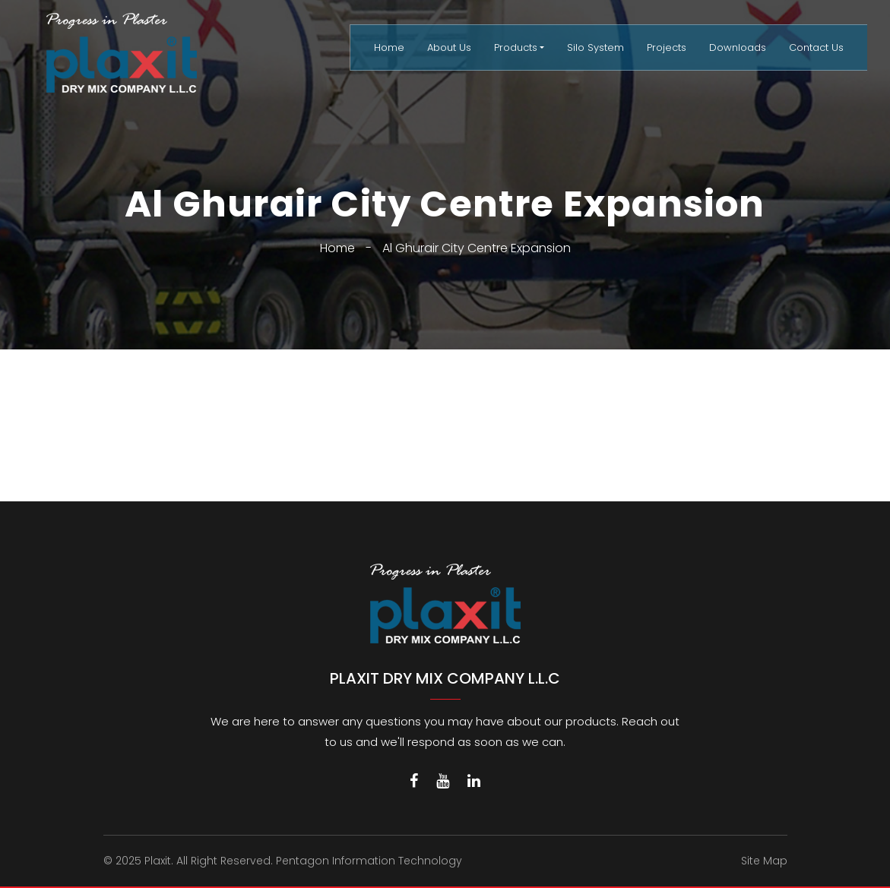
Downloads (737, 47)
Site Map (764, 860)
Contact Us (816, 47)
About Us (449, 47)
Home (389, 47)
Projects (666, 47)
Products (515, 47)
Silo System (595, 47)
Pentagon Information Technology (369, 860)
